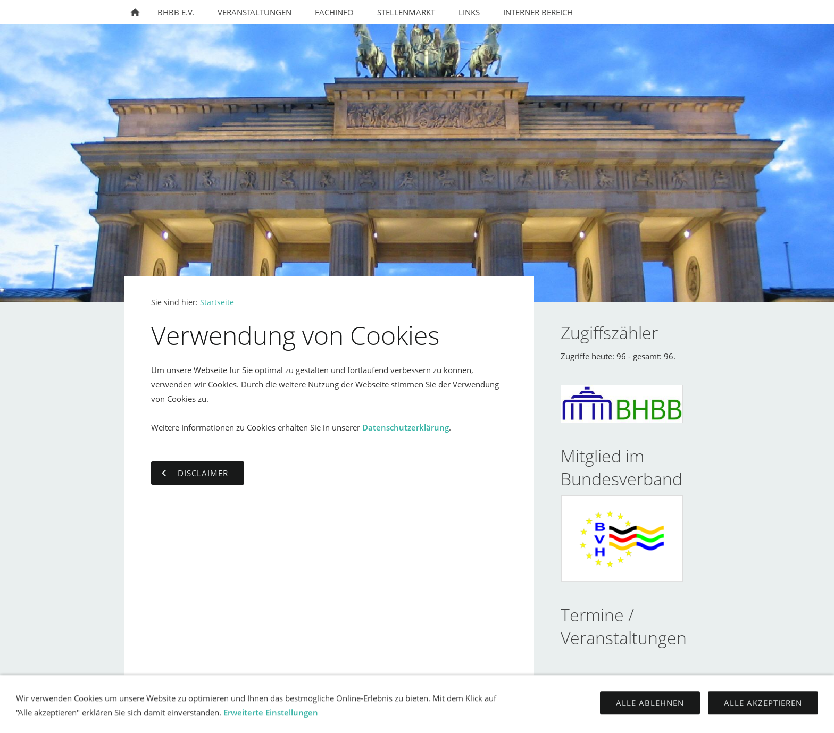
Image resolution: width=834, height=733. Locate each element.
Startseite (217, 302)
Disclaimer (500, 717)
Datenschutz (440, 717)
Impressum (379, 717)
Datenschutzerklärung (405, 427)
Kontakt (329, 717)
